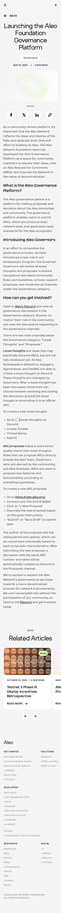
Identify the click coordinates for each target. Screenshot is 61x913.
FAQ (6, 876)
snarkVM (10, 819)
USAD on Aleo (48, 766)
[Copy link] (50, 115)
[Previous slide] (25, 716)
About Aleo (10, 775)
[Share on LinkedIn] (37, 115)
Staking (9, 770)
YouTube (46, 862)
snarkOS (9, 824)
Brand (7, 885)
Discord (46, 857)
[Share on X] (24, 115)
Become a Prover (15, 815)
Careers (8, 880)
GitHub (46, 853)
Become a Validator (16, 810)
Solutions (46, 756)
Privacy (8, 831)
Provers (9, 779)
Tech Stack (10, 792)
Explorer (10, 806)
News (7, 862)
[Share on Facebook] (11, 115)
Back (10, 15)
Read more (17, 703)
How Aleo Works (13, 756)
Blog (6, 853)
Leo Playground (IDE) (16, 797)
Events (7, 857)
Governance (12, 867)
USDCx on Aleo (49, 761)
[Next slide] (35, 716)
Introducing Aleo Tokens (18, 761)
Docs (7, 801)
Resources (10, 848)
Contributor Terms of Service (22, 835)
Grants (8, 871)
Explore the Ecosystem (17, 766)
